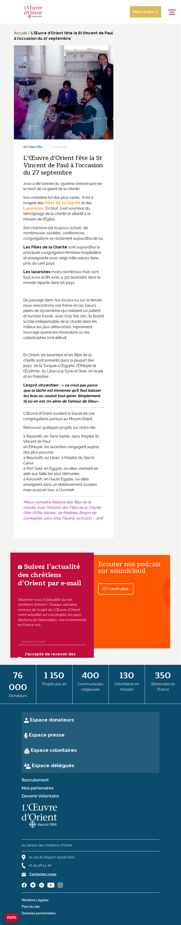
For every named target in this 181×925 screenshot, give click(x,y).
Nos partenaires (38, 788)
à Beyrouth (33, 457)
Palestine (40, 376)
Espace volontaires (54, 750)
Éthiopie (85, 365)
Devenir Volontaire (40, 796)
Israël (98, 371)
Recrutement (35, 780)
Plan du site (31, 907)
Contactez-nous (42, 874)
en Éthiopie (32, 447)
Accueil (20, 33)
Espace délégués (53, 765)
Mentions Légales (35, 900)
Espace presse (47, 735)
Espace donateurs (52, 720)
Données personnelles (39, 913)
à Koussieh (32, 479)
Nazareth (34, 436)
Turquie (50, 365)
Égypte (68, 365)
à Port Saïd (32, 468)
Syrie (69, 371)
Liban (52, 371)
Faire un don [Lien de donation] (145, 12)
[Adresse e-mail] (52, 641)
